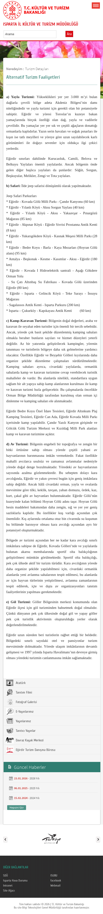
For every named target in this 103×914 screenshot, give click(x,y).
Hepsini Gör (17, 807)
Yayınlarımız (18, 721)
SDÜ (5, 875)
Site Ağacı (9, 890)
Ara (69, 34)
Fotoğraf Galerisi (21, 702)
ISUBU (53, 875)
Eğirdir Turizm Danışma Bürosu (30, 749)
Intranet (7, 885)
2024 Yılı (34, 798)
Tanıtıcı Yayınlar (21, 730)
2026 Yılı (34, 778)
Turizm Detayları (37, 68)
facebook (55, 880)
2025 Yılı (34, 788)
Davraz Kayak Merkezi (24, 740)
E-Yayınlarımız (19, 711)
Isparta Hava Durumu (15, 880)
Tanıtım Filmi (19, 692)
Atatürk (16, 682)
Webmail (55, 885)
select (57, 34)
